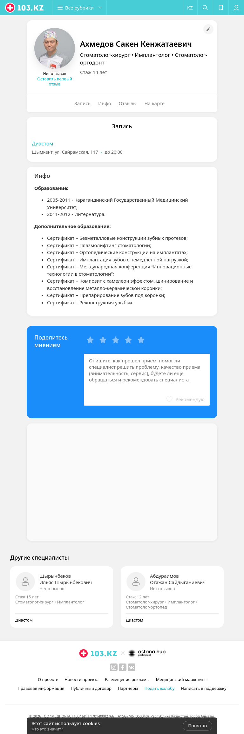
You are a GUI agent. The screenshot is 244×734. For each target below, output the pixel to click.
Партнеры (128, 688)
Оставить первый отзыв (54, 81)
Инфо (104, 103)
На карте (155, 103)
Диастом (42, 143)
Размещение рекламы (127, 679)
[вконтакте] (131, 667)
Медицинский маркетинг (181, 679)
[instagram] (114, 667)
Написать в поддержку (203, 688)
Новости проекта (81, 679)
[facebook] (122, 667)
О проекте (48, 679)
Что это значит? (47, 729)
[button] (79, 7)
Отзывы (128, 103)
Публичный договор (91, 688)
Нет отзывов (51, 588)
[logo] (24, 8)
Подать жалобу (160, 688)
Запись (82, 103)
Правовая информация (40, 688)
